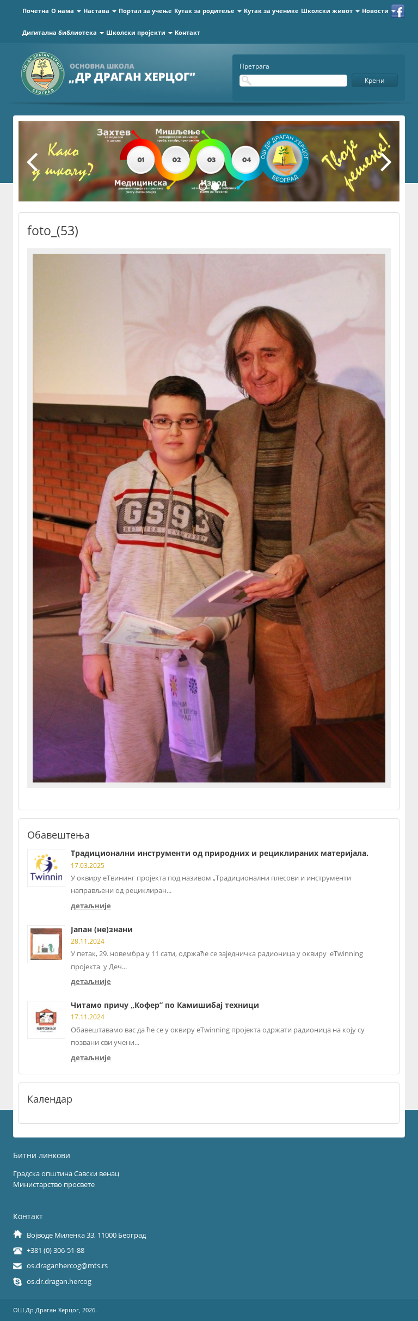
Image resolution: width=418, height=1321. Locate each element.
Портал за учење (145, 11)
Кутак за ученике (271, 11)
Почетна (35, 11)
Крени (375, 80)
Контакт (187, 32)
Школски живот (330, 11)
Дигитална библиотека (63, 32)
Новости (379, 11)
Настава (99, 11)
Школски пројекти (139, 32)
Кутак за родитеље (208, 11)
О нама (66, 11)
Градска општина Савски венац (66, 1173)
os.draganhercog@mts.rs (67, 1265)
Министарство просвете (54, 1184)
